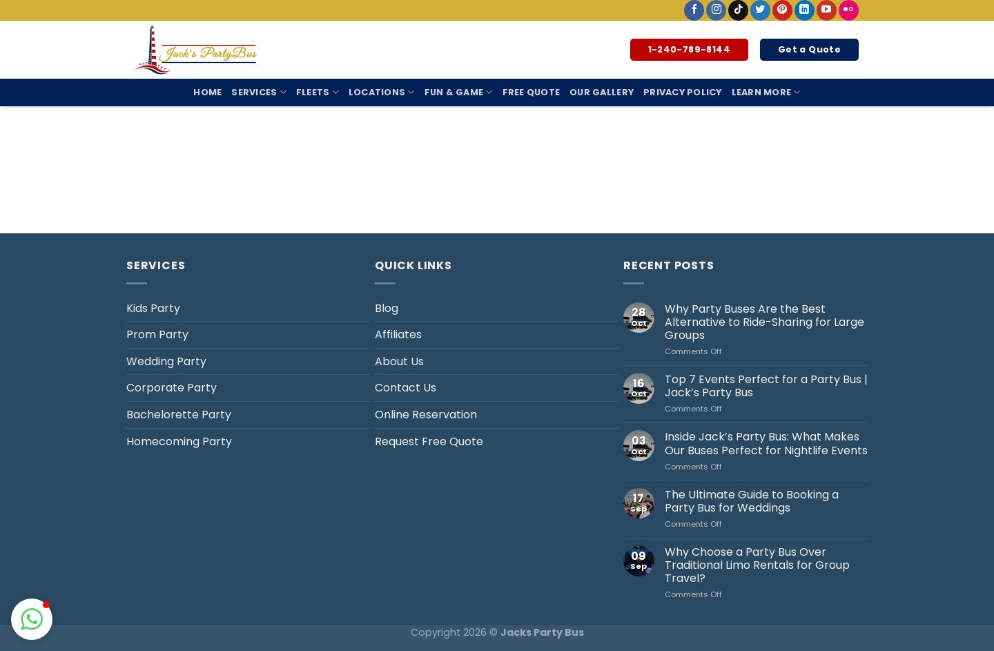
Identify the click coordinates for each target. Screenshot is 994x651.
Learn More (766, 92)
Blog (386, 308)
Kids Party (153, 308)
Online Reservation (426, 414)
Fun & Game (459, 92)
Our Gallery (601, 92)
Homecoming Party (179, 441)
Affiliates (398, 334)
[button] (31, 619)
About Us (399, 361)
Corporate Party (171, 388)
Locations (382, 92)
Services (258, 92)
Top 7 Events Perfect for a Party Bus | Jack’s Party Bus (766, 386)
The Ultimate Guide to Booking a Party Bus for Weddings (752, 501)
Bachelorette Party (178, 414)
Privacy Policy (682, 92)
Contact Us (405, 388)
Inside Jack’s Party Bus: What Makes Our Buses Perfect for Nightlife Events (766, 443)
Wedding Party (166, 361)
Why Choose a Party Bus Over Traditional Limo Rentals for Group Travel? (757, 565)
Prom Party (157, 334)
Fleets (317, 92)
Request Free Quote (429, 441)
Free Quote (532, 92)
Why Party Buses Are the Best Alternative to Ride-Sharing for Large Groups (764, 322)
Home (207, 92)
